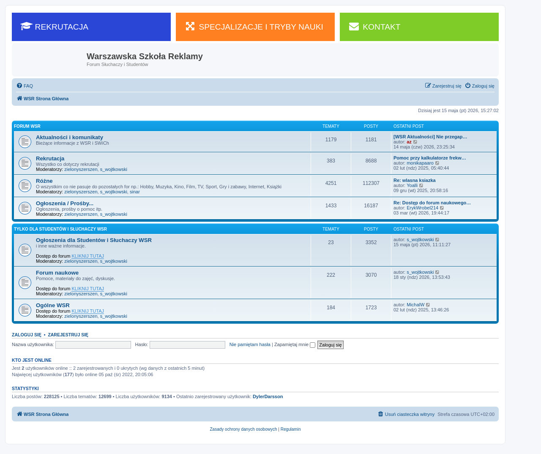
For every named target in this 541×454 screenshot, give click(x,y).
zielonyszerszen (80, 169)
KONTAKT (374, 26)
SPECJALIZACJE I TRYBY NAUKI (253, 26)
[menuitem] (24, 86)
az (409, 141)
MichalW (415, 304)
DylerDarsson (268, 396)
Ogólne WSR (53, 305)
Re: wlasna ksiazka (414, 180)
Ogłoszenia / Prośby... (64, 203)
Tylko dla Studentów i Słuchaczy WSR (60, 229)
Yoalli (412, 185)
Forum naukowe (57, 273)
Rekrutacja (50, 158)
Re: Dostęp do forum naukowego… (432, 202)
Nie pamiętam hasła (250, 344)
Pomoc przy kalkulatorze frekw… (429, 157)
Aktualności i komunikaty (69, 137)
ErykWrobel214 (422, 207)
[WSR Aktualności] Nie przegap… (430, 136)
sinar (135, 191)
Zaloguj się (26, 334)
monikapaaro (420, 162)
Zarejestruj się (68, 334)
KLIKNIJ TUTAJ (87, 256)
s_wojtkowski (113, 169)
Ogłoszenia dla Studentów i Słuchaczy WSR (94, 240)
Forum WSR (27, 126)
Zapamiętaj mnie (294, 344)
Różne (44, 181)
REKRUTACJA (54, 26)
